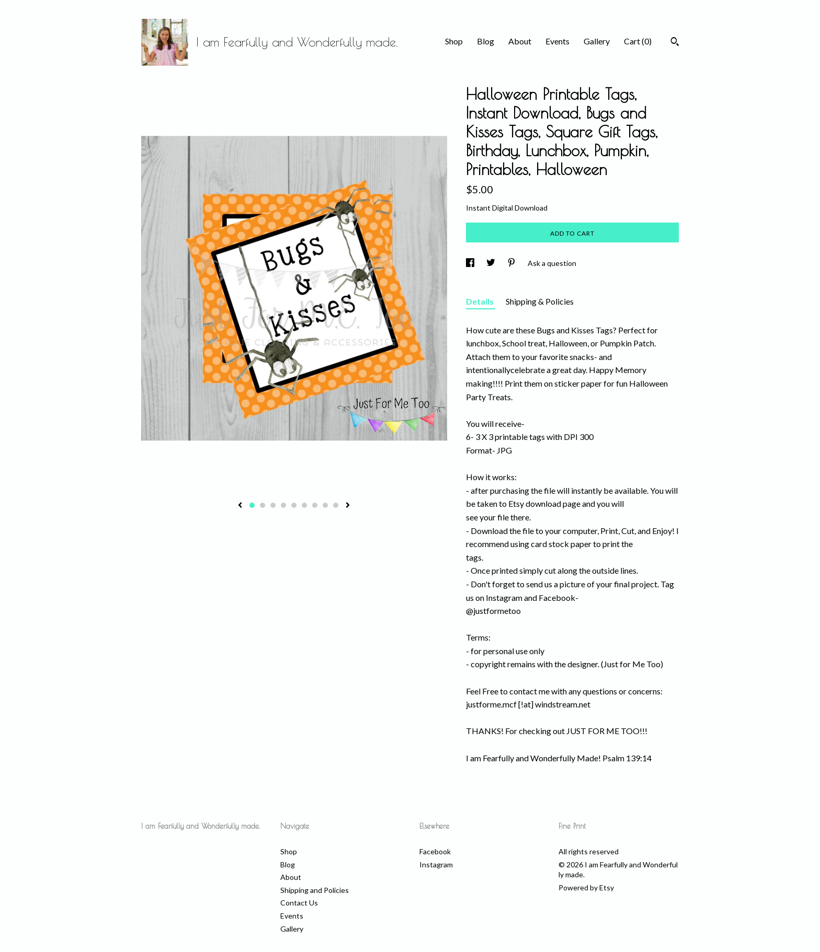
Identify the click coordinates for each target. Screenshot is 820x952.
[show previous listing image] (240, 505)
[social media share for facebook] (471, 263)
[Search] (675, 43)
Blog (485, 41)
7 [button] (314, 505)
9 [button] (335, 505)
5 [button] (294, 505)
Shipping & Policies (540, 301)
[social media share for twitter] (491, 263)
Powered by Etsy (586, 887)
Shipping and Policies (314, 890)
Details (480, 301)
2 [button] (262, 505)
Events (557, 41)
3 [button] (273, 505)
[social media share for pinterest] (512, 263)
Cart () (638, 41)
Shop (454, 41)
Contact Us (299, 902)
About (519, 41)
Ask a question (552, 263)
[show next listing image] (347, 505)
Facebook (435, 851)
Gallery (597, 41)
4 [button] (283, 505)
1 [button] (252, 505)
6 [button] (304, 505)
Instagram (436, 864)
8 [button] (325, 505)
